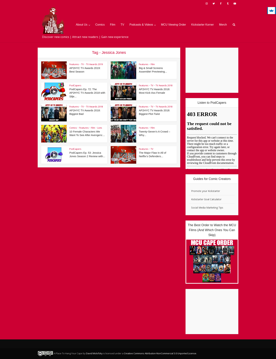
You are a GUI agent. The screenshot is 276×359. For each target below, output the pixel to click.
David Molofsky (94, 353)
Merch (223, 24)
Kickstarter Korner (202, 24)
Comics (100, 24)
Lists (99, 127)
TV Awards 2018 (164, 85)
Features (74, 64)
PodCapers (75, 85)
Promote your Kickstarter (205, 191)
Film (112, 24)
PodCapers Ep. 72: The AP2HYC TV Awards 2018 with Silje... (87, 93)
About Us (81, 24)
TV (122, 24)
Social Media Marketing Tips (207, 207)
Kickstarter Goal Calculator (206, 199)
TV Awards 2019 (94, 64)
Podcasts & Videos (141, 24)
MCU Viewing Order (173, 24)
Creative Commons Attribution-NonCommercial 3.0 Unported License (160, 353)
